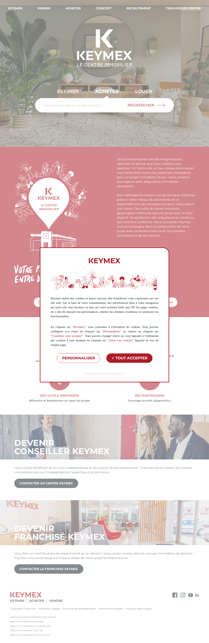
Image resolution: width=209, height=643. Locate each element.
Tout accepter (129, 358)
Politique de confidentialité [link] (104, 373)
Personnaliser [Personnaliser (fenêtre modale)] (78, 358)
